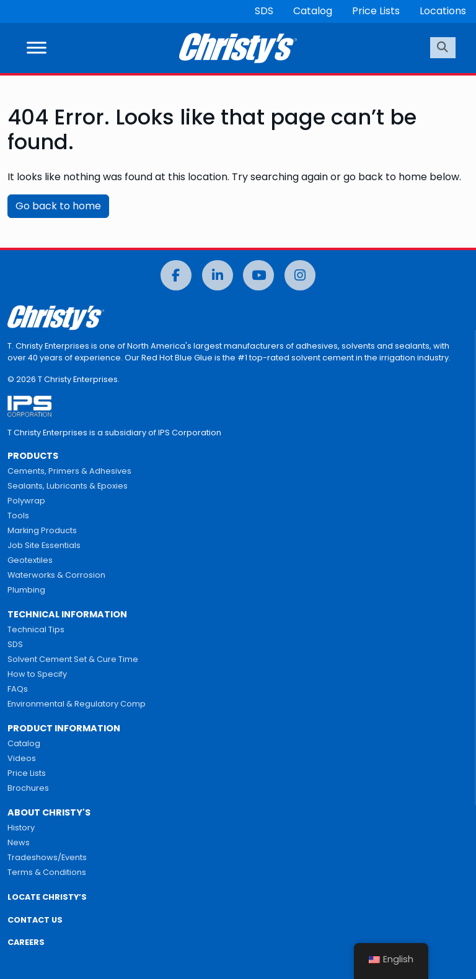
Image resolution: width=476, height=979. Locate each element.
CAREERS (26, 942)
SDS (264, 11)
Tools (18, 515)
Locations (443, 11)
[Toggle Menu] (36, 48)
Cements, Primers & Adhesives (69, 471)
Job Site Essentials (44, 545)
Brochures (28, 788)
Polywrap (26, 500)
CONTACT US (35, 920)
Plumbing (26, 590)
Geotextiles (30, 560)
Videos (21, 758)
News (18, 842)
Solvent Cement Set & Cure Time (72, 659)
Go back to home (58, 206)
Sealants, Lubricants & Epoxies (67, 486)
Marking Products (42, 530)
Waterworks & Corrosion (56, 575)
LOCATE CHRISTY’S (47, 897)
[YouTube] (258, 275)
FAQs (17, 689)
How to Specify (37, 674)
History (21, 827)
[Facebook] (176, 275)
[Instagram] (299, 275)
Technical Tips (35, 629)
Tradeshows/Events (47, 857)
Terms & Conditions (46, 872)
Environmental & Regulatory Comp (76, 703)
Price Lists (376, 11)
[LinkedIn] (217, 275)
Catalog (312, 11)
